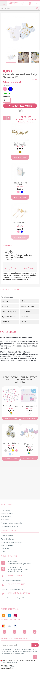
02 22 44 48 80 (28, 267)
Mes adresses (6, 517)
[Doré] (20, 152)
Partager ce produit (11, 267)
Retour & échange (7, 539)
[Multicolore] (11, 413)
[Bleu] (10, 89)
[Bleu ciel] (10, 454)
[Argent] (5, 450)
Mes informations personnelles (12, 523)
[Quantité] (5, 100)
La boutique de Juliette (8, 667)
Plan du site (5, 549)
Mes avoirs (5, 520)
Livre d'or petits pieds (29, 406)
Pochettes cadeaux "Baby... (20, 184)
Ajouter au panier (20, 106)
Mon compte (5, 510)
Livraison (20, 245)
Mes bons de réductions (9, 526)
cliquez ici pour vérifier (9, 662)
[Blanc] (29, 413)
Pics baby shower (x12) (20, 223)
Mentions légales (7, 545)
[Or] (13, 450)
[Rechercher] (20, 8)
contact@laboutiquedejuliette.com (19, 564)
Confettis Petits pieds (11, 406)
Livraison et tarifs (7, 536)
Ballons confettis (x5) (11, 443)
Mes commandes (7, 513)
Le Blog (3, 552)
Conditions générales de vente (11, 542)
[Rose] (5, 89)
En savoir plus (9, 259)
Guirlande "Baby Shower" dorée (20, 144)
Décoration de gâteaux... (29, 445)
